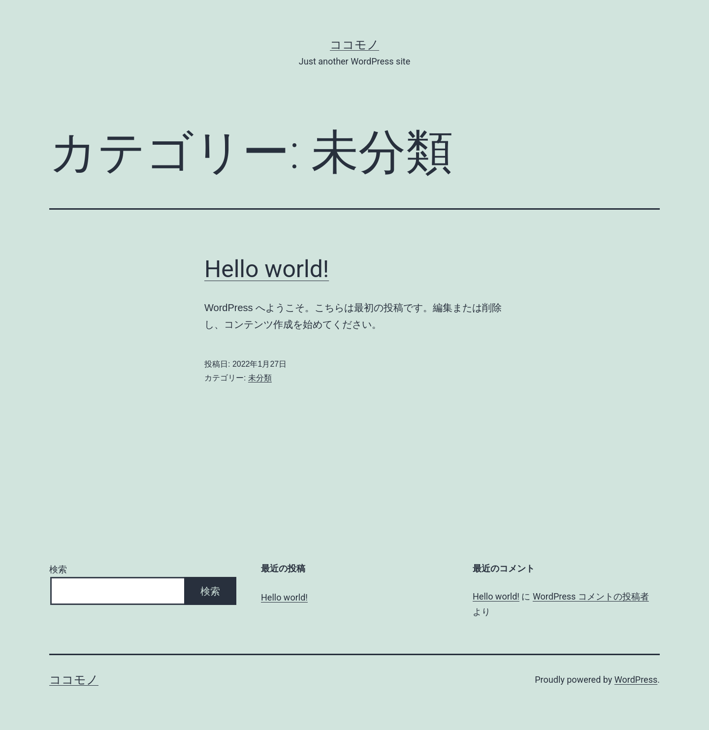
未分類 (260, 378)
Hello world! (266, 269)
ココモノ (354, 45)
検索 (58, 569)
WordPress (635, 679)
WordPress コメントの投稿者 (591, 596)
